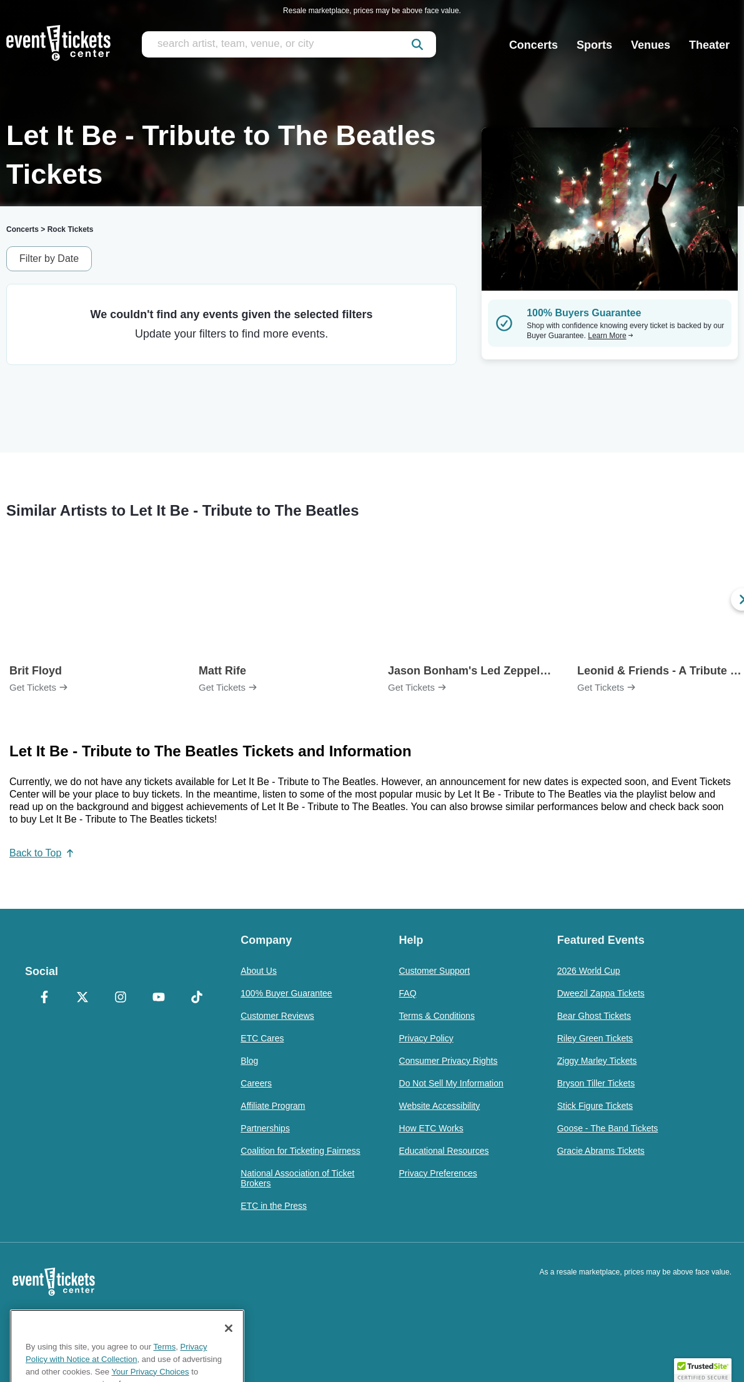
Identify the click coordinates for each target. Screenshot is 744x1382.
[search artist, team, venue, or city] (289, 44)
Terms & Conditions (437, 1016)
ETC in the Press (274, 1206)
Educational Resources (444, 1151)
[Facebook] (44, 998)
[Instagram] (120, 998)
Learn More (610, 335)
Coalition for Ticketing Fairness (300, 1151)
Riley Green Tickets (595, 1038)
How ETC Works (431, 1128)
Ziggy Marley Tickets (597, 1061)
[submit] (417, 44)
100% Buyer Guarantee (286, 993)
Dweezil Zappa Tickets (601, 993)
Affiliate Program (273, 1106)
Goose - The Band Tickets (607, 1128)
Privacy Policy (426, 1038)
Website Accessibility (439, 1106)
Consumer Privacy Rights (448, 1061)
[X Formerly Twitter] (82, 998)
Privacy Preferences (438, 1173)
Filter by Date (49, 258)
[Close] (228, 1364)
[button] (703, 1370)
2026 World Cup (588, 971)
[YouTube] (158, 998)
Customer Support (434, 971)
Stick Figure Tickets (595, 1106)
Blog (249, 1061)
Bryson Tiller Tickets (596, 1083)
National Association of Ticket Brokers (297, 1178)
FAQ (408, 993)
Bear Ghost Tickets (594, 1016)
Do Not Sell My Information (451, 1083)
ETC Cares (262, 1038)
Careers (256, 1083)
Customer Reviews (277, 1016)
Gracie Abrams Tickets (601, 1151)
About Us (259, 971)
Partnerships (265, 1128)
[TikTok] (196, 998)
